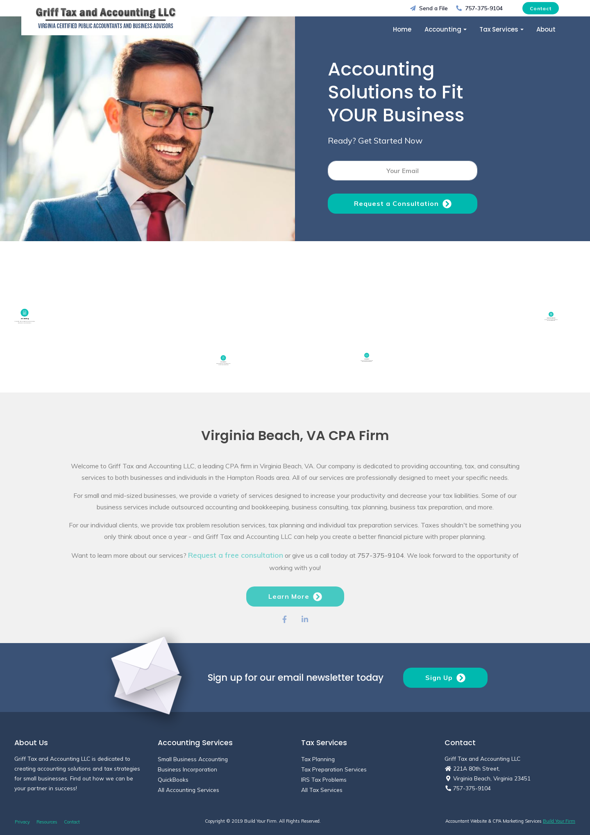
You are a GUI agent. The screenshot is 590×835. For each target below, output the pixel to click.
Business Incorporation (187, 769)
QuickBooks (173, 779)
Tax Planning (318, 758)
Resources (46, 822)
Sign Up (445, 677)
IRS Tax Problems (324, 779)
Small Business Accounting (193, 758)
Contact (540, 8)
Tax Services (498, 29)
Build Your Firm (559, 821)
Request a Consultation (403, 203)
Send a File (429, 8)
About (546, 29)
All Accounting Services (188, 789)
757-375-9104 (479, 8)
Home (402, 29)
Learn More (295, 612)
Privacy (22, 822)
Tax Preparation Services (334, 769)
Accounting (442, 29)
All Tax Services (322, 789)
